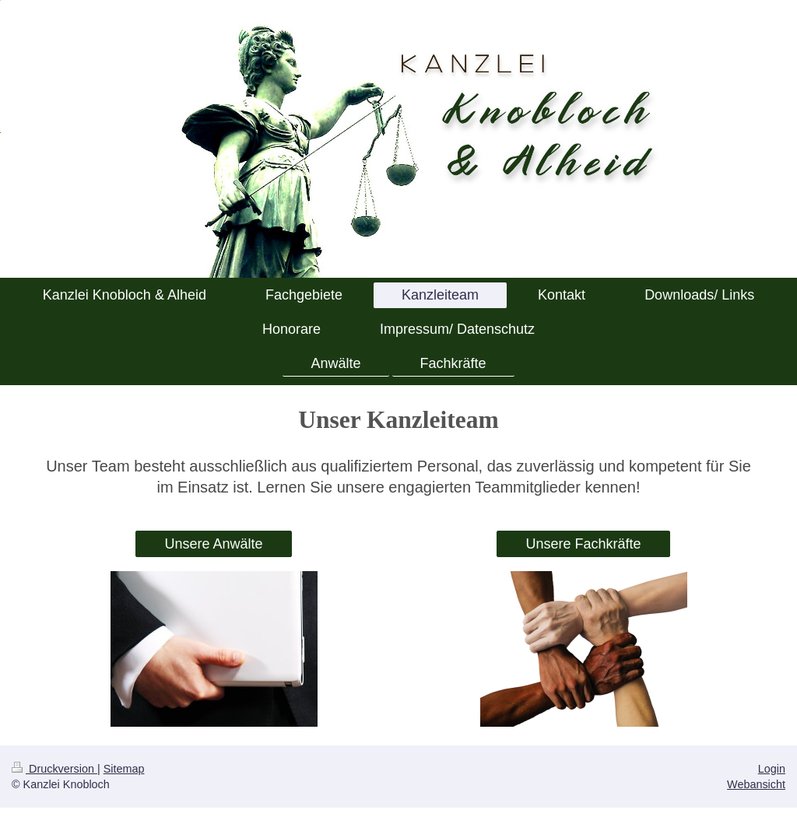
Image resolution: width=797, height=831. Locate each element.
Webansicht (756, 784)
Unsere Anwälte (213, 544)
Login (771, 769)
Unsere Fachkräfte (583, 544)
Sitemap (124, 769)
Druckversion (54, 769)
